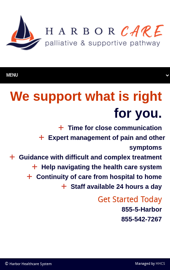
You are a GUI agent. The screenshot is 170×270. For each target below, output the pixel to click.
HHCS (160, 264)
